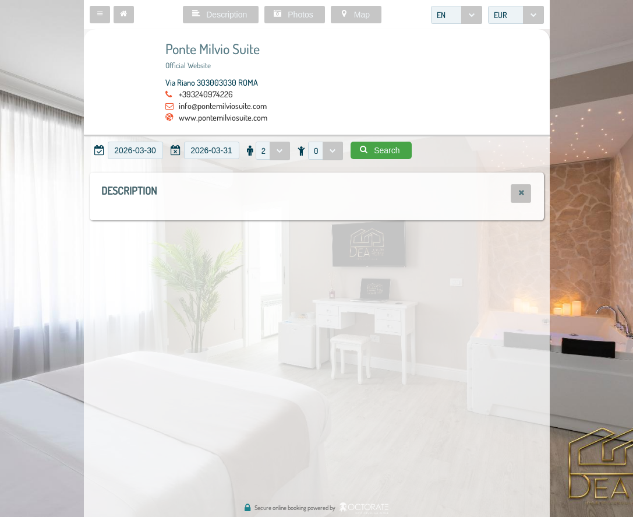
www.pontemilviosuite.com (223, 117)
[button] (100, 14)
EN (441, 15)
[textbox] (135, 150)
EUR (500, 15)
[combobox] (456, 15)
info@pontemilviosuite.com (223, 105)
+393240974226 (206, 94)
